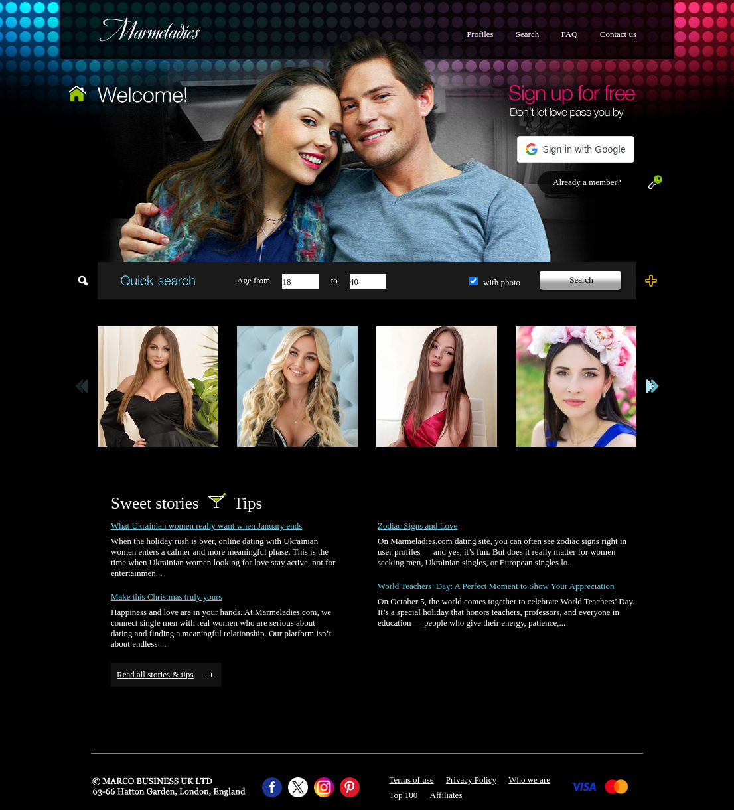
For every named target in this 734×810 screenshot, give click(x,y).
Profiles (480, 34)
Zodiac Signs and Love (417, 526)
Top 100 (404, 795)
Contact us (618, 34)
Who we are (529, 780)
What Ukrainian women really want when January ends (206, 526)
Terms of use (412, 780)
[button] (575, 149)
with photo (501, 282)
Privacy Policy (471, 780)
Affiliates (446, 795)
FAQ (569, 34)
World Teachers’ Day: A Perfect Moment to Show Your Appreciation (496, 586)
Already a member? (587, 182)
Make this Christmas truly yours (166, 597)
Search (527, 34)
